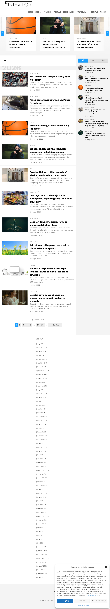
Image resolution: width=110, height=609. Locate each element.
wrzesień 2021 (42, 520)
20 (42, 325)
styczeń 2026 (42, 359)
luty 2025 (40, 401)
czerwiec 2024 (42, 417)
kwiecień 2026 (42, 348)
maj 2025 (40, 390)
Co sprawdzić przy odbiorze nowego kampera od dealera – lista (95, 135)
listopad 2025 (41, 367)
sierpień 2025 (42, 378)
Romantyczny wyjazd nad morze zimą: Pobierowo (21, 44)
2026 (13, 67)
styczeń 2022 (41, 505)
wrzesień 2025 (42, 375)
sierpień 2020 (42, 566)
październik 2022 (43, 470)
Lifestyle (57, 12)
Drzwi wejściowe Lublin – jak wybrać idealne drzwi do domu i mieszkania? (96, 111)
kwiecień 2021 (42, 535)
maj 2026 (40, 344)
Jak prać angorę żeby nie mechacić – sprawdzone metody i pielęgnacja (96, 99)
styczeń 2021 (41, 547)
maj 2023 (40, 444)
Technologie (68, 12)
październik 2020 (43, 558)
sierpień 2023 (42, 436)
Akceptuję (65, 601)
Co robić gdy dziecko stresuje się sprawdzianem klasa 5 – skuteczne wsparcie (48, 298)
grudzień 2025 (42, 363)
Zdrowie (94, 12)
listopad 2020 (42, 555)
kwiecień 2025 (42, 394)
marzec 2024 (41, 424)
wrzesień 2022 (42, 474)
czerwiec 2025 (42, 386)
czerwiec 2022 (42, 486)
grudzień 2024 (42, 409)
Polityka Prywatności (83, 605)
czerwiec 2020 (42, 574)
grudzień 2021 (42, 509)
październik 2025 (43, 371)
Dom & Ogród (33, 12)
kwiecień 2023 (42, 447)
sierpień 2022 (42, 478)
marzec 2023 (41, 451)
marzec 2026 (41, 352)
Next (107, 32)
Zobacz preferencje (99, 601)
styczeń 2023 (41, 459)
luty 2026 (40, 355)
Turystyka (81, 12)
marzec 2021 (41, 539)
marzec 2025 (41, 398)
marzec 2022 (41, 497)
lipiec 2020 (41, 570)
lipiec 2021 (40, 528)
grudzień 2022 (42, 463)
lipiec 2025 (41, 382)
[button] (106, 567)
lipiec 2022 (41, 482)
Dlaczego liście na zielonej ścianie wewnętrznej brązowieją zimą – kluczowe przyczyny (52, 198)
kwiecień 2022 (42, 493)
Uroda (103, 12)
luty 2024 (40, 428)
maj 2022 (40, 489)
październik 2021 (43, 516)
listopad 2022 (41, 467)
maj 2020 (40, 578)
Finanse (47, 12)
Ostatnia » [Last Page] (56, 325)
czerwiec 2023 (42, 440)
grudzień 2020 (42, 551)
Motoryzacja (35, 73)
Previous (2, 32)
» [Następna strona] (49, 325)
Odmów (82, 601)
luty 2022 (40, 501)
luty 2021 (40, 543)
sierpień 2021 (41, 524)
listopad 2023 (41, 432)
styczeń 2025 (41, 405)
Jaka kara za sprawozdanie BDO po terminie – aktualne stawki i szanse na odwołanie (50, 271)
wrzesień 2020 (42, 562)
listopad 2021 (41, 512)
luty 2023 (40, 455)
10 (38, 325)
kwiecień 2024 (42, 421)
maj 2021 (40, 532)
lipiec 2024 (41, 413)
